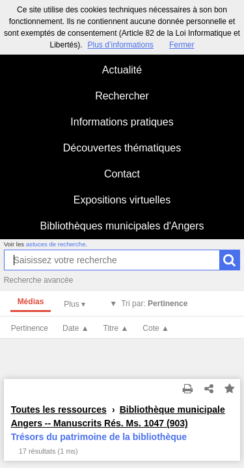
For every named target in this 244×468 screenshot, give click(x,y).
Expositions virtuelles (122, 199)
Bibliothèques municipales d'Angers (122, 225)
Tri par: (154, 303)
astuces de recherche (56, 244)
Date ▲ (75, 328)
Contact (122, 173)
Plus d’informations (120, 44)
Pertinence (29, 328)
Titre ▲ (116, 328)
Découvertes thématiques (122, 147)
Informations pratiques (121, 121)
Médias (31, 301)
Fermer (182, 44)
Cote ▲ (155, 328)
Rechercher (122, 95)
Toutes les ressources (59, 409)
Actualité (122, 69)
